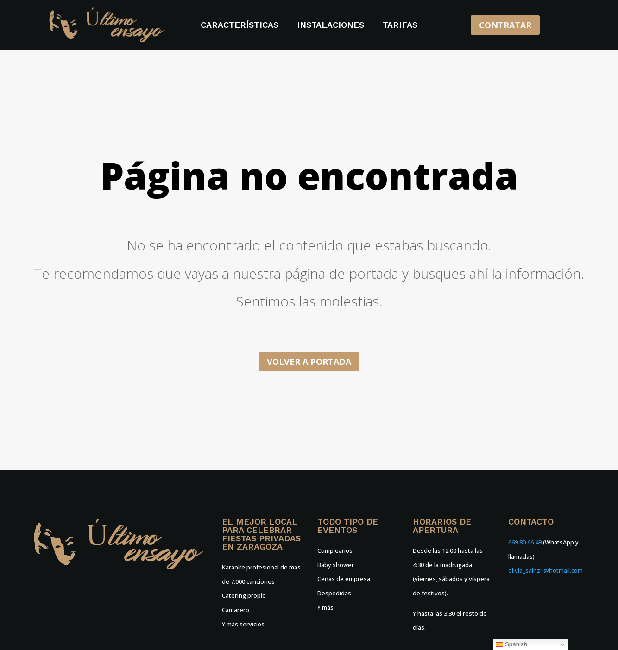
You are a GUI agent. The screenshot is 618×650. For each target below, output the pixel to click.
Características (239, 26)
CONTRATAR (505, 25)
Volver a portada (309, 361)
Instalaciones (330, 26)
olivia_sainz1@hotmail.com (545, 570)
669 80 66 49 (525, 542)
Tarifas (400, 26)
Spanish (511, 644)
